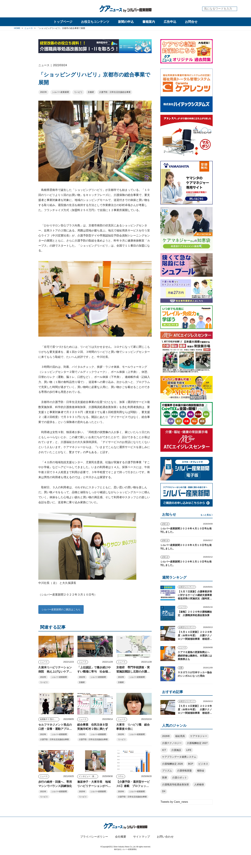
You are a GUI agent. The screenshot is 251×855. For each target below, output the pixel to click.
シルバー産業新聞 (60, 92)
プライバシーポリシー (94, 836)
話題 (180, 668)
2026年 (166, 736)
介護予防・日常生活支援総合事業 (115, 92)
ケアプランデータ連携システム (179, 756)
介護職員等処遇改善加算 (175, 784)
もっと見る (205, 515)
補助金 (200, 770)
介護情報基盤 (184, 770)
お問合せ (191, 22)
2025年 (82, 791)
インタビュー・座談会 (88, 776)
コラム (121, 776)
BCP (190, 763)
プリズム (167, 770)
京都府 (91, 92)
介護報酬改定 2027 (197, 743)
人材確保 (199, 784)
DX (163, 791)
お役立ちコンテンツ (95, 22)
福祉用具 (180, 736)
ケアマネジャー (198, 736)
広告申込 (170, 22)
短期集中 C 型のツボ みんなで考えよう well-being (49, 719)
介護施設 (176, 750)
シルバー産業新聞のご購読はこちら (61, 609)
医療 (164, 777)
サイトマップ (141, 836)
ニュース (44, 662)
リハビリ (78, 92)
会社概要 (120, 836)
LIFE (189, 750)
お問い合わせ (165, 836)
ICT (164, 750)
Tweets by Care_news (174, 801)
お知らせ (165, 524)
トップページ (63, 22)
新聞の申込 (126, 22)
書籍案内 (148, 22)
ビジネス (203, 763)
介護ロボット (179, 777)
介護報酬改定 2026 (172, 763)
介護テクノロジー (172, 743)
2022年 (43, 92)
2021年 (43, 791)
